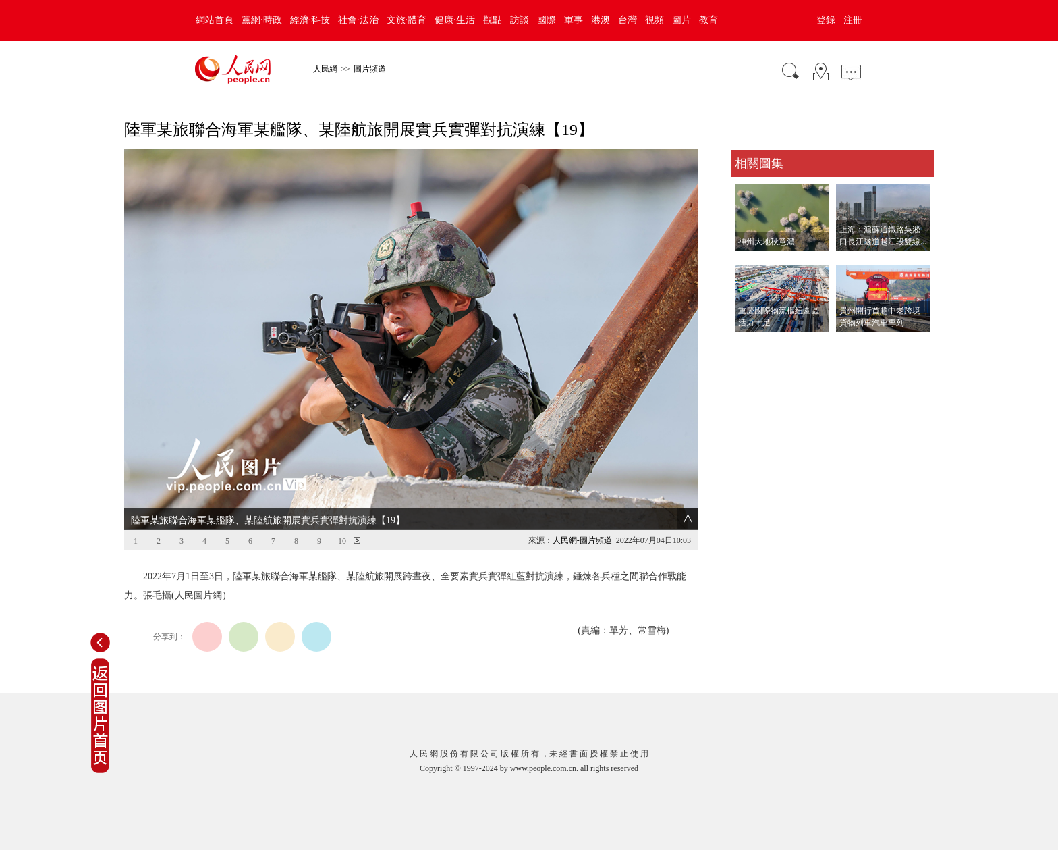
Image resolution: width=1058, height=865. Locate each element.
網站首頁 (214, 20)
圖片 (681, 20)
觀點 (492, 20)
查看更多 (750, 346)
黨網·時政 (262, 20)
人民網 (325, 69)
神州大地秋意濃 (766, 241)
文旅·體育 (407, 20)
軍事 (573, 20)
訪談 (519, 20)
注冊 (852, 20)
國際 (546, 20)
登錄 (825, 20)
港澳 (600, 20)
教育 (708, 20)
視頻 (654, 20)
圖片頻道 (370, 69)
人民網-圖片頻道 (582, 540)
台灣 (627, 20)
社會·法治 (358, 20)
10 (342, 541)
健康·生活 (455, 20)
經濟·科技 (310, 20)
